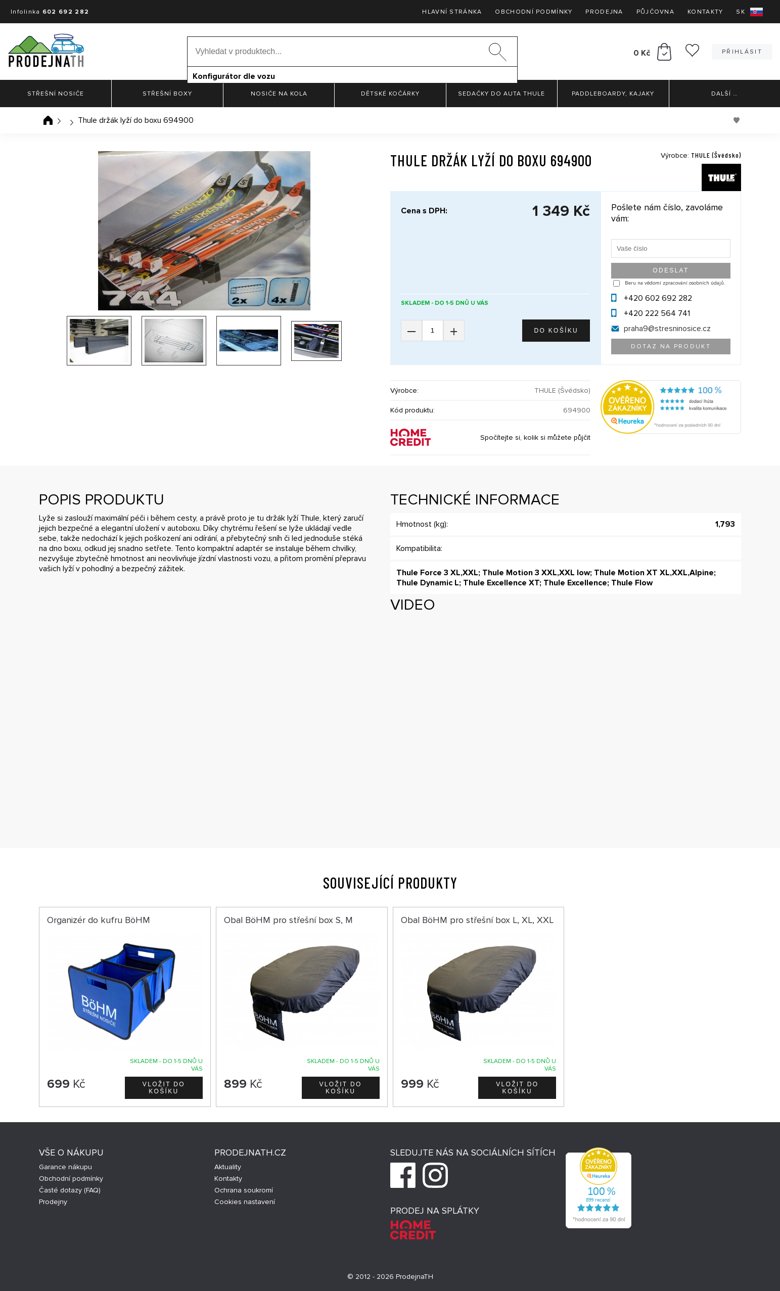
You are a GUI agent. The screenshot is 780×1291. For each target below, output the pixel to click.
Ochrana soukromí (243, 1190)
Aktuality (227, 1167)
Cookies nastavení (244, 1201)
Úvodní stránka (48, 120)
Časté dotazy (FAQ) (70, 1190)
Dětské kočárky (390, 94)
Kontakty (705, 12)
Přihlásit (742, 52)
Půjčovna (655, 12)
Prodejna (604, 12)
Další (724, 94)
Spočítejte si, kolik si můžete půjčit (535, 437)
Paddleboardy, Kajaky (613, 94)
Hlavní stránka (452, 12)
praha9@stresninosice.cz (667, 329)
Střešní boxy (167, 94)
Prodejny (53, 1201)
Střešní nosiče (55, 94)
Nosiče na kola (279, 94)
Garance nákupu (65, 1167)
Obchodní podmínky (533, 12)
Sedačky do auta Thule (501, 94)
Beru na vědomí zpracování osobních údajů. (675, 283)
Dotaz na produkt (671, 346)
